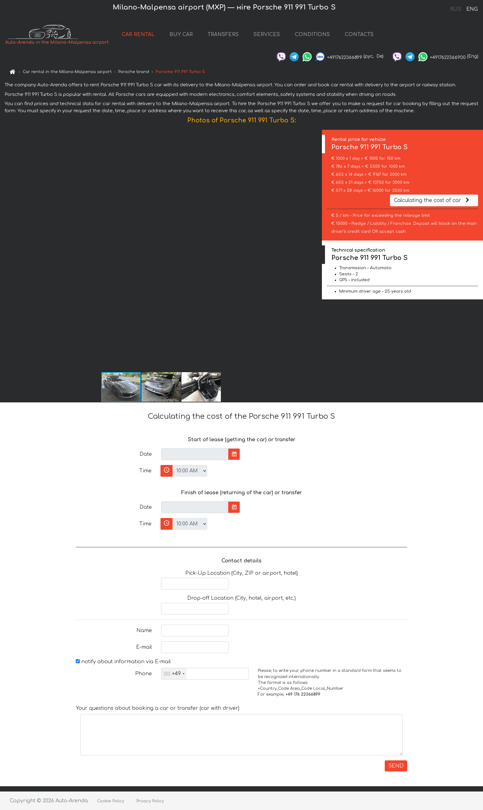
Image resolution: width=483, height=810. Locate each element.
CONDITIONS (312, 34)
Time (145, 471)
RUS (455, 9)
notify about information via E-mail (123, 661)
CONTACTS (359, 34)
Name (144, 630)
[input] (195, 454)
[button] (316, 251)
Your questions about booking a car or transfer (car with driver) (157, 708)
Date (146, 454)
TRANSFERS (223, 34)
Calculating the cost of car (432, 200)
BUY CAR (181, 34)
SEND (396, 766)
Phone (143, 673)
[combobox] (173, 673)
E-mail (144, 647)
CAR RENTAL (138, 34)
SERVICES (267, 34)
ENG (471, 9)
